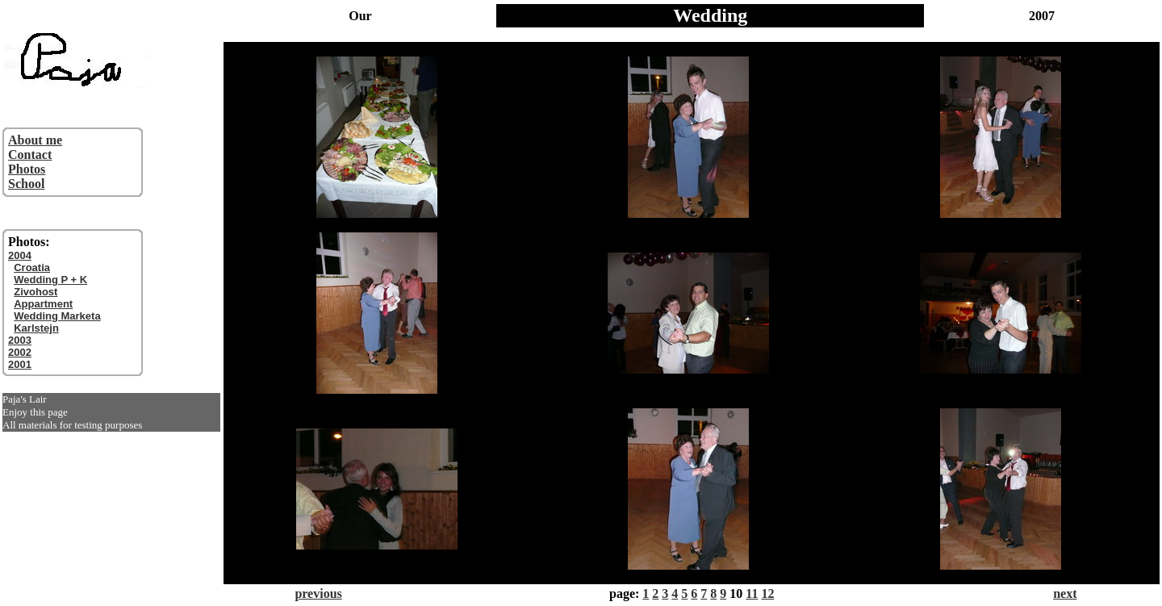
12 (767, 593)
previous (318, 593)
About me (35, 140)
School (26, 183)
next (1064, 593)
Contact (30, 154)
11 (752, 593)
